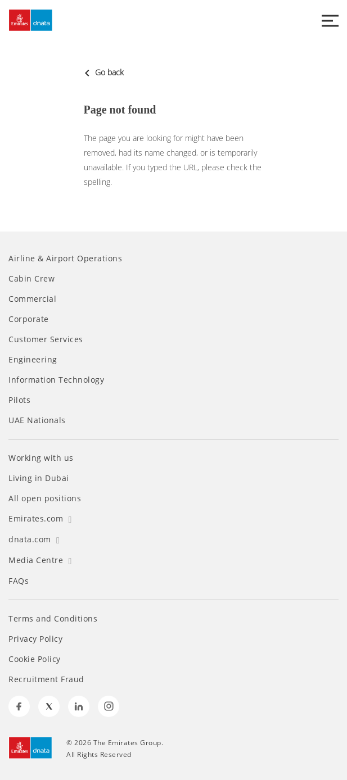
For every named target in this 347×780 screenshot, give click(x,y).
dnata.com (34, 539)
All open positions (44, 498)
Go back (104, 72)
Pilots (19, 400)
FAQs (18, 581)
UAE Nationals (37, 420)
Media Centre (40, 560)
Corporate (28, 319)
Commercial (32, 299)
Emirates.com (40, 518)
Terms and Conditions (52, 619)
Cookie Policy (34, 659)
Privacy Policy (35, 639)
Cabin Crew (31, 279)
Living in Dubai (38, 478)
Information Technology (56, 380)
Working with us (41, 458)
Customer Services (45, 339)
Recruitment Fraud (46, 679)
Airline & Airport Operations (65, 258)
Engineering (32, 360)
